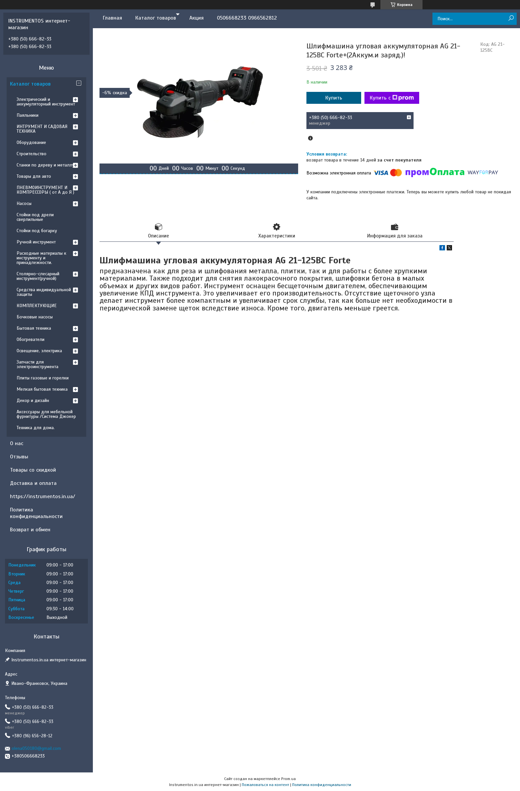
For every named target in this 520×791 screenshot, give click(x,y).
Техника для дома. (36, 427)
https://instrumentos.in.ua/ (42, 496)
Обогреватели (30, 339)
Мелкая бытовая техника (42, 389)
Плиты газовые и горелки (43, 378)
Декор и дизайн (33, 400)
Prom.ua (288, 778)
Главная (112, 18)
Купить (333, 98)
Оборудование (31, 142)
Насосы (24, 203)
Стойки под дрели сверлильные (35, 217)
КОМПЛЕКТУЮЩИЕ (37, 305)
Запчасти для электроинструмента (37, 364)
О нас (16, 443)
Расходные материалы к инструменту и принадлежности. (41, 257)
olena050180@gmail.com (36, 748)
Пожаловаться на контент (265, 784)
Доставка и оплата (33, 483)
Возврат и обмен (30, 529)
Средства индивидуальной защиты (44, 292)
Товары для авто (34, 176)
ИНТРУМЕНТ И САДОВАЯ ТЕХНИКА (42, 129)
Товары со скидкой (33, 470)
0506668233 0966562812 (247, 18)
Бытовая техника (34, 328)
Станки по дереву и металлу (46, 165)
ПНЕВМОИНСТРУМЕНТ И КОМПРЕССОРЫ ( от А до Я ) (45, 190)
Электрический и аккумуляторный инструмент (46, 102)
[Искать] (511, 18)
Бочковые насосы (35, 317)
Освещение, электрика (39, 351)
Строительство (31, 154)
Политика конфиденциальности (36, 513)
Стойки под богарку (37, 230)
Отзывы (19, 456)
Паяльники (27, 115)
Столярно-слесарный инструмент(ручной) (38, 276)
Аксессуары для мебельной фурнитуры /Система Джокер (46, 414)
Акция (196, 18)
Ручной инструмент (36, 242)
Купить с (392, 98)
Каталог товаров (155, 18)
